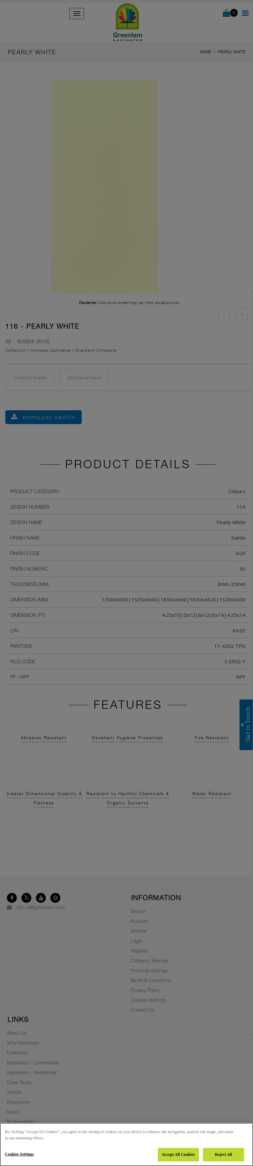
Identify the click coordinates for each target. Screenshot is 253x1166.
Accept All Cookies (178, 1154)
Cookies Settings (19, 1154)
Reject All (223, 1154)
